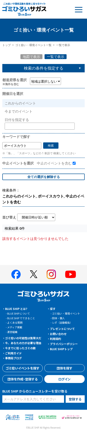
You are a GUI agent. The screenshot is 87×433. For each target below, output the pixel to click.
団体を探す (64, 368)
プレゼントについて (62, 329)
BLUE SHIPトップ (61, 349)
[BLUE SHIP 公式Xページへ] (33, 274)
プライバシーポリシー (64, 344)
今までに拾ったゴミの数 (20, 348)
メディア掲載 (14, 327)
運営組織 (12, 332)
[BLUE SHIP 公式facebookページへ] (16, 274)
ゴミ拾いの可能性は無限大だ (23, 338)
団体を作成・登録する (22, 379)
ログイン (64, 379)
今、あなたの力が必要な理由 (23, 343)
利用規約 (55, 339)
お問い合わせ (58, 334)
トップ (6, 45)
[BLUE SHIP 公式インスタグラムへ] (51, 274)
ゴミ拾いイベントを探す (22, 368)
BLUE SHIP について (18, 313)
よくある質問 (15, 322)
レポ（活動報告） (62, 322)
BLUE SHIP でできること (21, 318)
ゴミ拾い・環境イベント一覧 (33, 45)
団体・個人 (58, 318)
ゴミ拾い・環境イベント (66, 313)
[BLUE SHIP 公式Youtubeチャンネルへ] (70, 274)
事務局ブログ (13, 358)
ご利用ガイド (13, 353)
